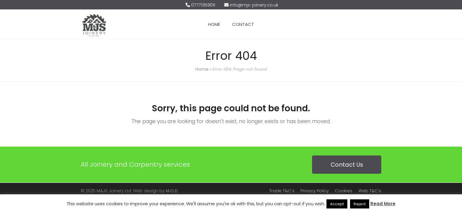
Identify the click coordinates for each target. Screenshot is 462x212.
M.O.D (172, 191)
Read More (382, 204)
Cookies (343, 191)
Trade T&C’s (282, 191)
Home (202, 69)
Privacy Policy (315, 191)
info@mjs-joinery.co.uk (254, 5)
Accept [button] (337, 204)
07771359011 (203, 5)
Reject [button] (360, 204)
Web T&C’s (369, 191)
